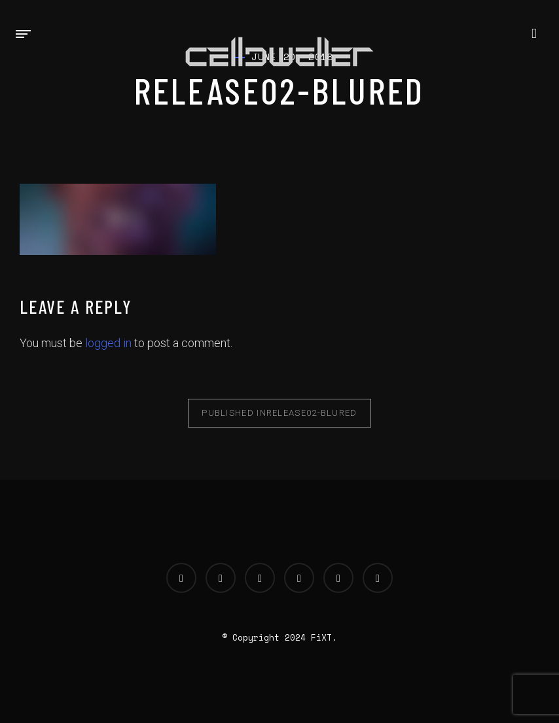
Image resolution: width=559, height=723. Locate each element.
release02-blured (279, 413)
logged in (108, 343)
